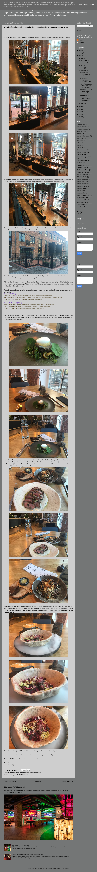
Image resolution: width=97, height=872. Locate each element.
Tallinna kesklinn (82, 181)
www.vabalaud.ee (9, 767)
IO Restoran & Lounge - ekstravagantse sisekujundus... (85, 98)
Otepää (79, 145)
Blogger (67, 868)
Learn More (83, 5)
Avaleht (38, 781)
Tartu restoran (81, 190)
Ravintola (79, 163)
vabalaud (81, 42)
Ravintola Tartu (81, 167)
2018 (80, 106)
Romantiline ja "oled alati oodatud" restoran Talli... (86, 91)
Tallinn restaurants (13, 772)
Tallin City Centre (82, 177)
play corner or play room (84, 157)
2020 (80, 55)
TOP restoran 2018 (82, 197)
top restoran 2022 (82, 200)
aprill (82, 65)
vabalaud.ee (30, 759)
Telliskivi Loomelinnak (83, 195)
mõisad (79, 143)
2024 (80, 50)
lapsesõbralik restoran (83, 136)
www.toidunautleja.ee (10, 765)
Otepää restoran (81, 154)
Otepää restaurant (82, 152)
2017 (80, 109)
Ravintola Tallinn (82, 165)
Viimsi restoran (81, 202)
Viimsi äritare (81, 204)
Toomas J (81, 40)
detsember (84, 60)
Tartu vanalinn (81, 193)
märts (82, 68)
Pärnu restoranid (82, 160)
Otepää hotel (80, 147)
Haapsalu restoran (82, 129)
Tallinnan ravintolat (35, 772)
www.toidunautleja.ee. (49, 755)
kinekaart (79, 133)
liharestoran (80, 140)
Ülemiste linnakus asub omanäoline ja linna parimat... (86, 74)
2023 (80, 53)
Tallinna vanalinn (82, 186)
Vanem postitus (66, 781)
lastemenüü (80, 138)
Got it (92, 5)
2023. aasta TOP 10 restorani (14, 787)
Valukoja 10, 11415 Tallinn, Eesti (19, 775)
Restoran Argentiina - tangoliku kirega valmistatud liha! (27, 854)
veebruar (83, 70)
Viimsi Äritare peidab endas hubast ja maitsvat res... (86, 85)
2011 (80, 117)
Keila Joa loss (81, 131)
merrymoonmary (55, 868)
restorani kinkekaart (82, 174)
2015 (80, 114)
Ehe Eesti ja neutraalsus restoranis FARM (85, 80)
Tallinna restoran (24, 772)
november (84, 63)
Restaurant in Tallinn (83, 170)
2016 (80, 111)
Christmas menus (82, 127)
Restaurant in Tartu (82, 172)
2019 (80, 58)
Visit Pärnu (80, 207)
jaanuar (83, 103)
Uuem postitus (10, 781)
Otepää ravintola (82, 150)
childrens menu (81, 124)
